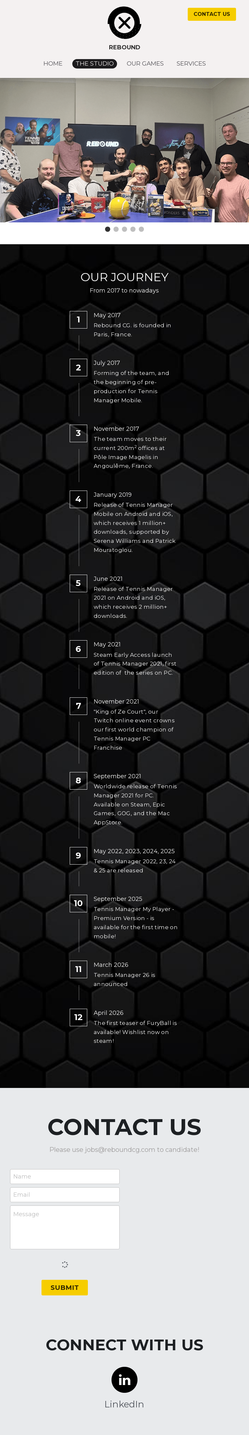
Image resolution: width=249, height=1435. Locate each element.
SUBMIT (65, 1288)
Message (26, 1214)
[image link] (125, 22)
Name (22, 1176)
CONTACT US (212, 14)
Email (21, 1194)
